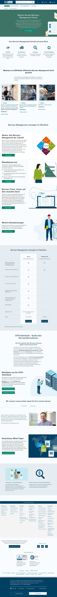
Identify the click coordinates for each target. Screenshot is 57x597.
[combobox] (28, 2)
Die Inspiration (33, 405)
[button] (45, 2)
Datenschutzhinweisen (14, 584)
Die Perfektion (24, 405)
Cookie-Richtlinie (27, 584)
